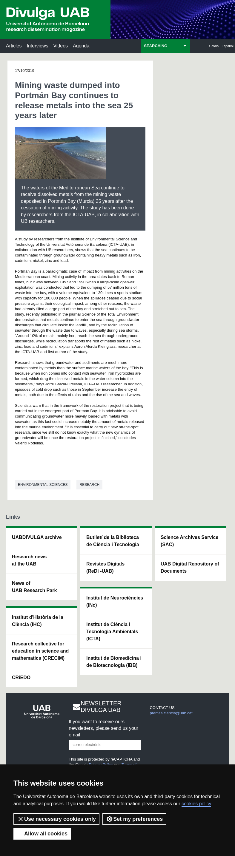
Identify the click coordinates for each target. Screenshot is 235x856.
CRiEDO (21, 677)
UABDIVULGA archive (37, 537)
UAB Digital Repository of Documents (190, 567)
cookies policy (196, 803)
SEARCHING (155, 46)
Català (214, 46)
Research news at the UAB (29, 560)
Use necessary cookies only (56, 819)
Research (89, 485)
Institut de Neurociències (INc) (114, 601)
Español (228, 46)
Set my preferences (134, 819)
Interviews (37, 45)
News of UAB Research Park (34, 587)
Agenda (81, 45)
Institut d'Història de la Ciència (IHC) (37, 621)
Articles (13, 45)
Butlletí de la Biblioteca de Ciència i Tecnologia (112, 541)
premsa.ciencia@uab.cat (171, 713)
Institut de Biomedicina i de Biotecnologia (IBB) (114, 662)
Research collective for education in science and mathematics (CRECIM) (40, 651)
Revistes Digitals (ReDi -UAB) (105, 567)
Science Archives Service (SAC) (189, 541)
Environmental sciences (42, 485)
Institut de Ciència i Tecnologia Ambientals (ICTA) (112, 631)
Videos (60, 45)
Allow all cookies (42, 833)
